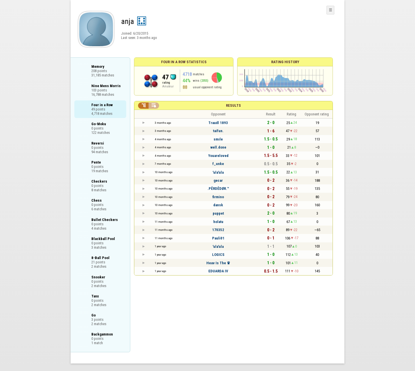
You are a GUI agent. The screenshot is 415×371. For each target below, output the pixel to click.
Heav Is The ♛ (218, 263)
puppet (218, 213)
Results (233, 105)
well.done (218, 147)
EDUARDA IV (218, 271)
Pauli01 (218, 238)
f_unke (218, 164)
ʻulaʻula (218, 172)
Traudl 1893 (218, 123)
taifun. (218, 131)
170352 (218, 230)
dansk (218, 205)
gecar (218, 180)
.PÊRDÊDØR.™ (218, 188)
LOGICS (218, 254)
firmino (218, 197)
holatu (218, 222)
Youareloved (218, 155)
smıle (218, 139)
